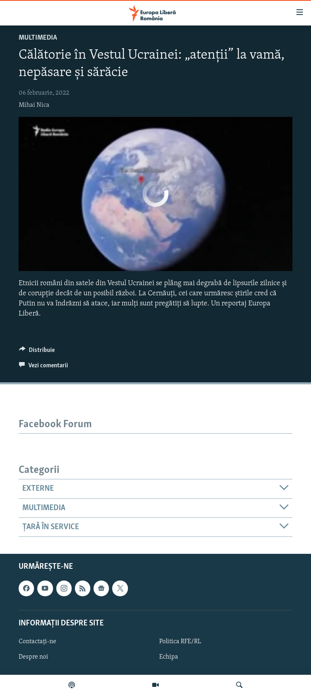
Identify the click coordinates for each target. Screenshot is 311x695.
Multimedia (38, 38)
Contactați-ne (37, 641)
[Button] (37, 352)
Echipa (168, 657)
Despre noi (33, 657)
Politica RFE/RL (180, 641)
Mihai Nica (34, 105)
